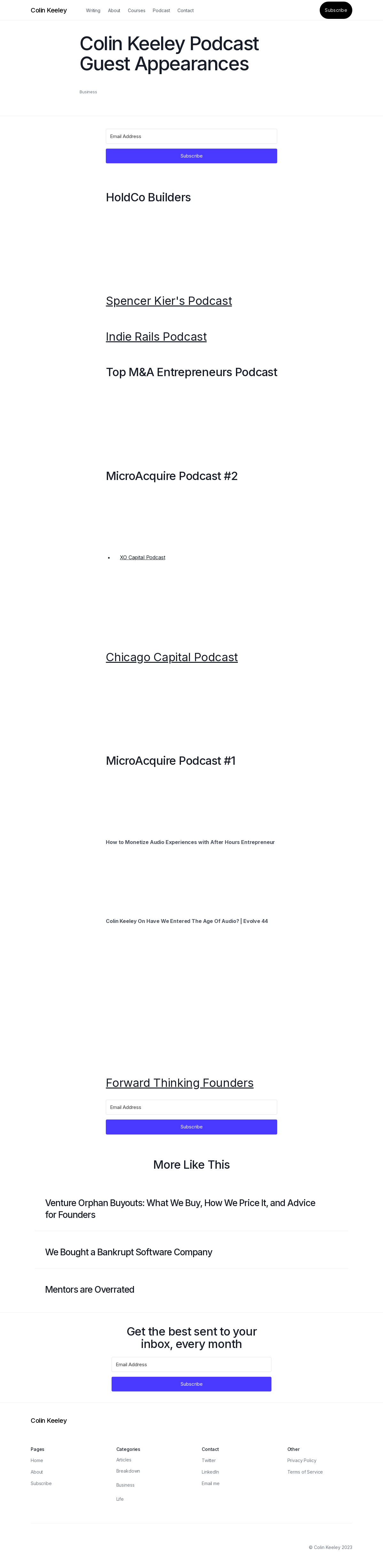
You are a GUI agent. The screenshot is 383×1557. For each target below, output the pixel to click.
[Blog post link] (191, 1209)
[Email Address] (191, 136)
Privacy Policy (302, 1460)
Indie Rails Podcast (156, 336)
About (114, 10)
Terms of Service (305, 1472)
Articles (123, 1459)
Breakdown (128, 1471)
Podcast (161, 10)
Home (37, 1460)
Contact (185, 10)
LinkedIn (210, 1472)
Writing (93, 10)
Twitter (209, 1460)
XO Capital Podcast (142, 557)
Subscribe (336, 10)
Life (120, 1499)
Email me (211, 1483)
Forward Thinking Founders (180, 1083)
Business (88, 91)
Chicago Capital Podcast (172, 657)
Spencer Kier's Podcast (169, 301)
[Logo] (49, 10)
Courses (136, 10)
